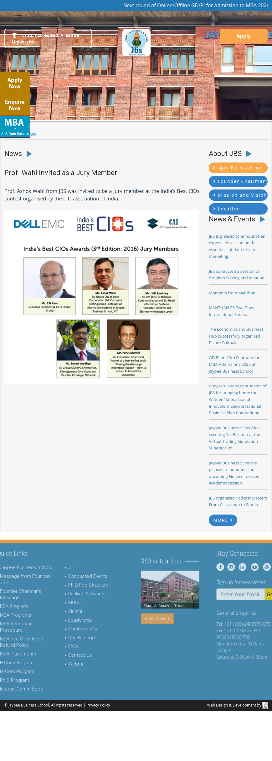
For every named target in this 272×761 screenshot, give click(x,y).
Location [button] (226, 209)
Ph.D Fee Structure (72, 585)
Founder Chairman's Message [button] (240, 181)
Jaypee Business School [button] (238, 168)
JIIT (55, 567)
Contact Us (64, 655)
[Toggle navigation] (18, 18)
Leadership (64, 620)
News (30, 134)
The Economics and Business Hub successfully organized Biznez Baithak (236, 335)
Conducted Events (71, 576)
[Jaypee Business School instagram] (246, 567)
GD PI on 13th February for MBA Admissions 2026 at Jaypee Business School (234, 364)
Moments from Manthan (232, 293)
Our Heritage (65, 637)
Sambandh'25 (66, 629)
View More (157, 634)
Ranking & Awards (71, 594)
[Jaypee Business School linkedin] (257, 567)
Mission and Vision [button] (240, 195)
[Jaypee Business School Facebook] (236, 567)
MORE (223, 520)
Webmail (61, 664)
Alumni (59, 611)
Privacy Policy (98, 705)
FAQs (57, 646)
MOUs (58, 602)
